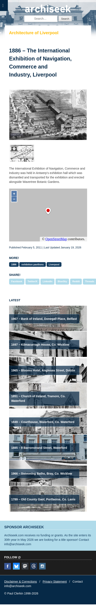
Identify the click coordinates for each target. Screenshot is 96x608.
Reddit (76, 281)
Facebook (16, 281)
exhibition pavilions (32, 264)
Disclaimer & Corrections (20, 581)
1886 (14, 264)
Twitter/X (32, 281)
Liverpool (54, 264)
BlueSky (62, 281)
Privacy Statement (55, 581)
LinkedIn (47, 281)
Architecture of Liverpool (33, 32)
